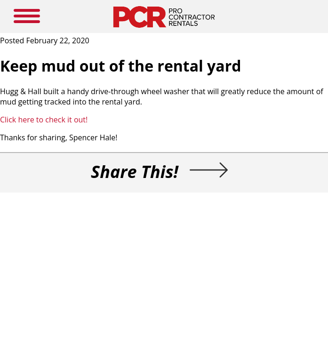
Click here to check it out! (44, 119)
